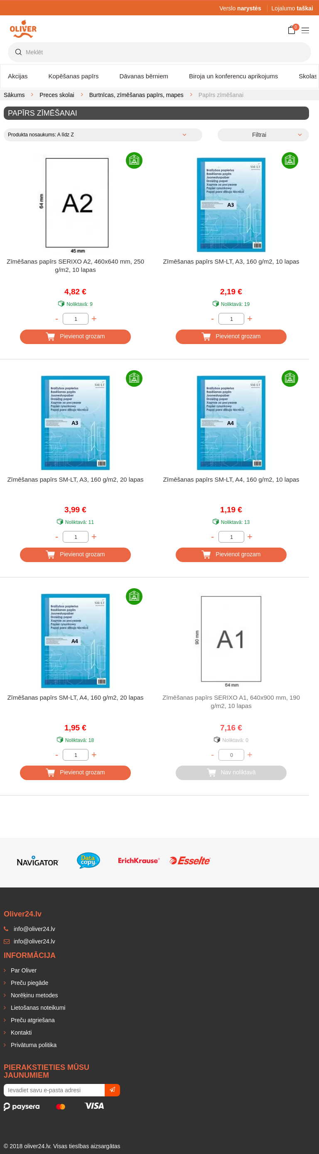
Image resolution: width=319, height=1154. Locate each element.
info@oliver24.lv (29, 941)
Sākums (14, 95)
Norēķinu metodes (33, 995)
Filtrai (259, 134)
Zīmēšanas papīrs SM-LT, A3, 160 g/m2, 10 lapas (231, 261)
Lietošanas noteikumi (37, 1007)
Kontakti (20, 1032)
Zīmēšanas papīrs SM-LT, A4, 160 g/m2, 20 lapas (75, 697)
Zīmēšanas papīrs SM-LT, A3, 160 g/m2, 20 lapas (75, 479)
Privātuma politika (32, 1045)
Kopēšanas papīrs (74, 76)
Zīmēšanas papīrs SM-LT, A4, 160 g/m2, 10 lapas (231, 479)
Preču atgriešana (32, 1020)
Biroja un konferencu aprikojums (233, 76)
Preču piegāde (28, 982)
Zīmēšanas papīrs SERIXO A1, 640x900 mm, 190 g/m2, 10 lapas (231, 701)
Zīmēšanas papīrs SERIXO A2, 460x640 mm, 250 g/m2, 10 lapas (75, 265)
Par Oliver (23, 970)
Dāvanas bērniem (143, 76)
